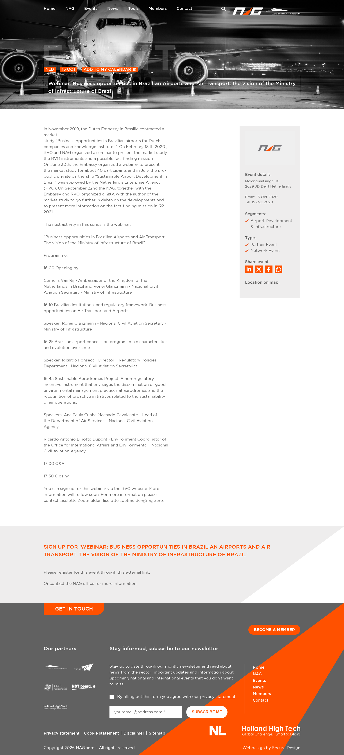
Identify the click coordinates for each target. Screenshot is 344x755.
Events (90, 8)
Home (50, 8)
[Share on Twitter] (259, 269)
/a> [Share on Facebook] (268, 269)
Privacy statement (61, 733)
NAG (69, 8)
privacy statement (217, 696)
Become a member (274, 629)
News (112, 8)
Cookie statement (101, 733)
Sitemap (157, 733)
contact (57, 583)
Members (158, 8)
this (120, 572)
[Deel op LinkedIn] (249, 269)
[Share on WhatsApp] (278, 269)
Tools (133, 8)
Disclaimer (134, 733)
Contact (184, 8)
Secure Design (286, 748)
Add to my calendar (107, 69)
